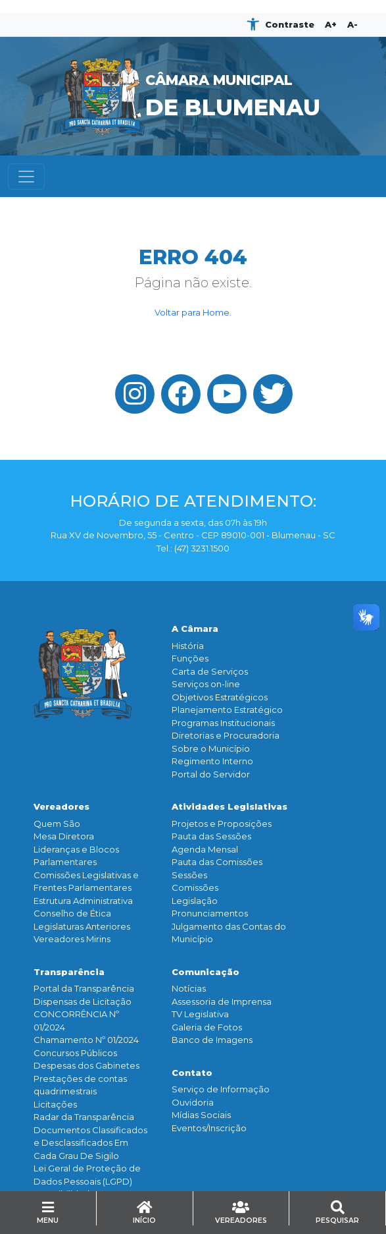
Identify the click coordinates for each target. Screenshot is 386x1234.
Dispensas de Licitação (83, 1001)
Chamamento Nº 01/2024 (86, 1039)
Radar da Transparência (84, 1116)
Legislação (195, 900)
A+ (331, 24)
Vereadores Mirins (72, 939)
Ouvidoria (193, 1102)
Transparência (69, 972)
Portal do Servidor (211, 774)
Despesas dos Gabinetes (86, 1065)
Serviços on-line (206, 684)
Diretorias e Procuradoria (225, 735)
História (188, 645)
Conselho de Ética (72, 913)
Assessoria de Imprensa (222, 1001)
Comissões (195, 887)
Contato (192, 1072)
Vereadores (61, 806)
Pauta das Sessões (211, 836)
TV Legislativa (200, 1014)
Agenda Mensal (205, 849)
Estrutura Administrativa (83, 900)
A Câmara (195, 628)
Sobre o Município (211, 748)
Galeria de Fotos (207, 1027)
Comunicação (205, 972)
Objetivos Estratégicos (220, 697)
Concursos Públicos (75, 1053)
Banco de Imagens (212, 1039)
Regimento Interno (212, 761)
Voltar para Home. (193, 312)
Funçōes (190, 658)
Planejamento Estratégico (227, 709)
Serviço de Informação (221, 1089)
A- (352, 24)
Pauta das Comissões (217, 861)
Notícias (189, 988)
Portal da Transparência (84, 988)
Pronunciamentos (210, 913)
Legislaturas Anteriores (82, 926)
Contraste (289, 24)
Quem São (57, 823)
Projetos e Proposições (222, 823)
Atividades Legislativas (229, 806)
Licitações (55, 1104)
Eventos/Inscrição (209, 1128)
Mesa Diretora (64, 836)
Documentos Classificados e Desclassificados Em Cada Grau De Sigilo (90, 1143)
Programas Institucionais (223, 722)
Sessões (189, 875)
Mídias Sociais (201, 1114)
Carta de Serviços (210, 671)
